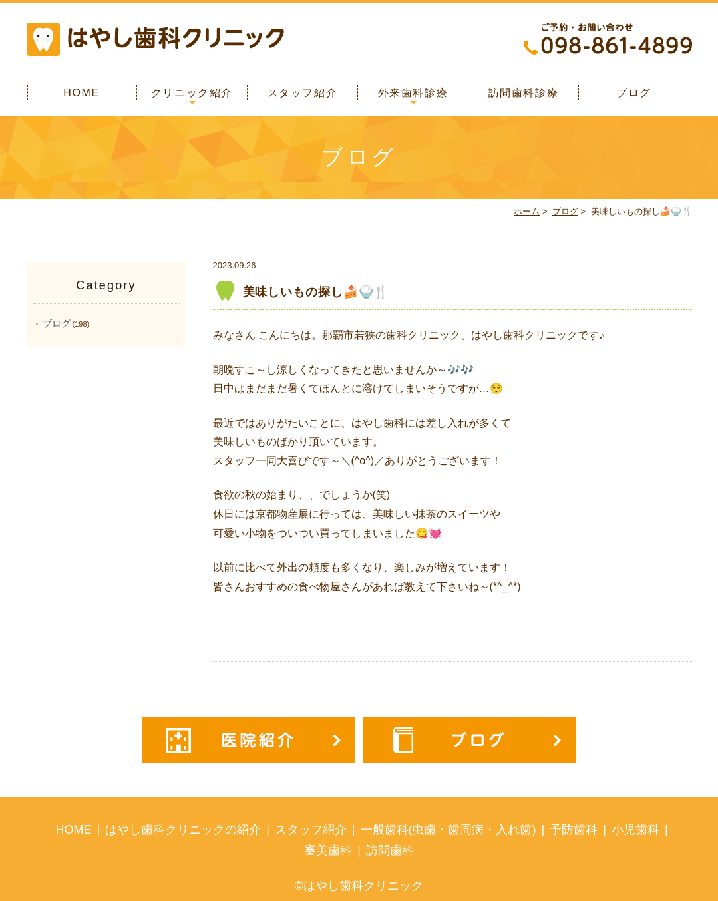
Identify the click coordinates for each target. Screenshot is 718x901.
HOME (81, 92)
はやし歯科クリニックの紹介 (183, 829)
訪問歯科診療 (523, 92)
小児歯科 (635, 829)
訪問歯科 (390, 850)
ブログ (633, 92)
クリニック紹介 (192, 92)
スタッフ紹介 (303, 92)
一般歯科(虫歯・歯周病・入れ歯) (448, 829)
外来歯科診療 (413, 92)
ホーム (527, 211)
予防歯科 (574, 829)
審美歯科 (328, 850)
